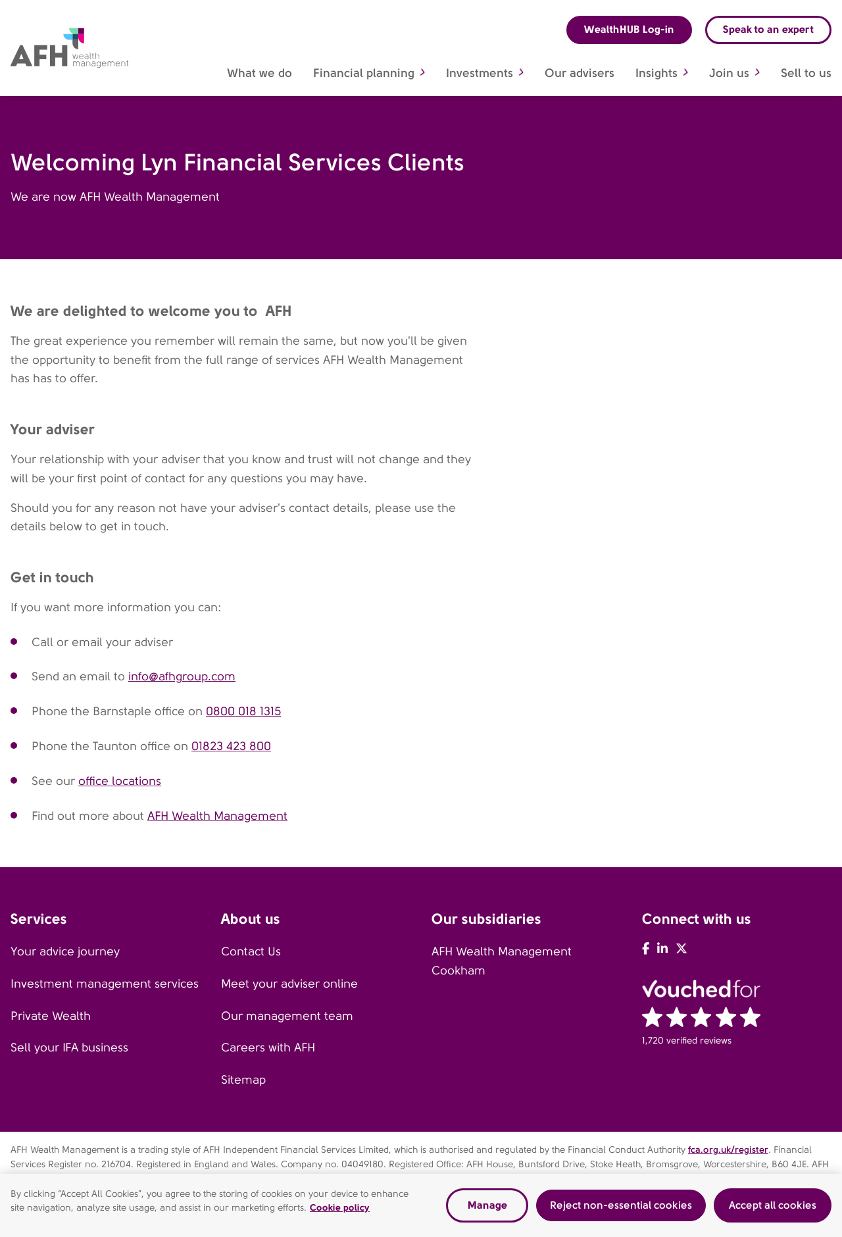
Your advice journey (65, 951)
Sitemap (243, 1079)
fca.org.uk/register (728, 1149)
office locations (119, 781)
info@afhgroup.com (181, 676)
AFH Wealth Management (217, 815)
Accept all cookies (772, 1209)
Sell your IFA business (69, 1047)
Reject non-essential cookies (621, 1209)
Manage (487, 1209)
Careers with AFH (268, 1047)
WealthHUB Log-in (629, 29)
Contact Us (251, 951)
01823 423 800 (231, 746)
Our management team (287, 1015)
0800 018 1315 (243, 711)
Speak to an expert (768, 29)
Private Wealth (51, 1015)
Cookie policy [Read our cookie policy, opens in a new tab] (340, 1211)
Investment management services (105, 983)
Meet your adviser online (289, 983)
